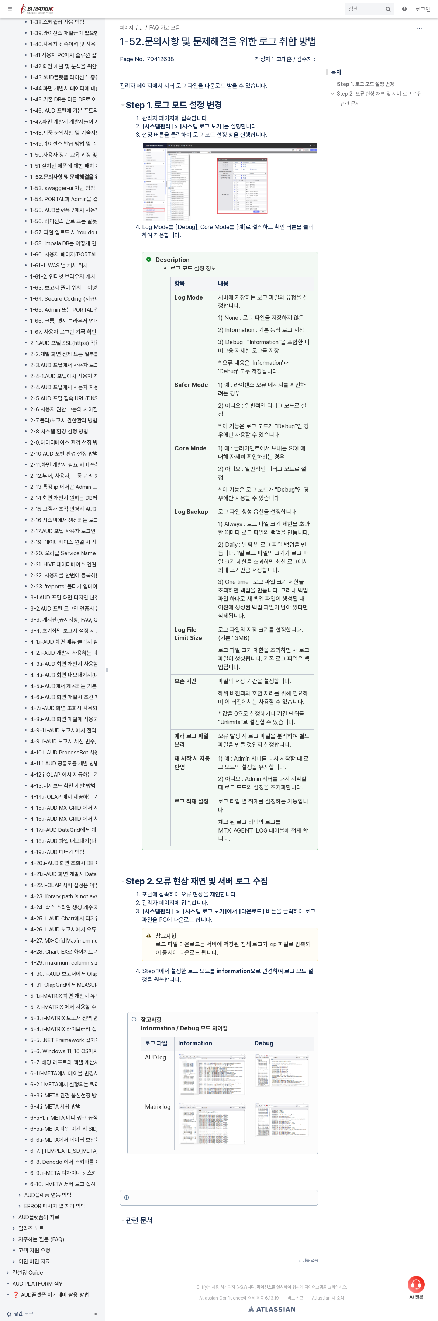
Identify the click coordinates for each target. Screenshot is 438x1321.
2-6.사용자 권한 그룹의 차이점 (64, 409)
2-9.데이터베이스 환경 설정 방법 (66, 442)
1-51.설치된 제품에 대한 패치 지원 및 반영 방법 (82, 166)
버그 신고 (295, 1298)
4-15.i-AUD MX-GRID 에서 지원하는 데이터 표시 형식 (90, 808)
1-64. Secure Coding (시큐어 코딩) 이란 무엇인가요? (91, 298)
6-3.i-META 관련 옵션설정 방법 (65, 1095)
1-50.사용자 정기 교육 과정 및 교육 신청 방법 (80, 155)
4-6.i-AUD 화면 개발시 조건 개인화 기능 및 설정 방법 (89, 697)
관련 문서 (350, 104)
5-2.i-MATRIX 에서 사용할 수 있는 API (73, 1007)
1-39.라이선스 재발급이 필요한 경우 (70, 33)
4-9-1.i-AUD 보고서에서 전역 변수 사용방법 (79, 730)
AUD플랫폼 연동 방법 (48, 1195)
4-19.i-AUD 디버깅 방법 (57, 852)
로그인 (423, 9)
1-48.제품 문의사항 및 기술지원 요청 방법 (76, 132)
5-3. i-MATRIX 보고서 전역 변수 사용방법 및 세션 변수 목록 (96, 1018)
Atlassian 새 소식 (328, 1298)
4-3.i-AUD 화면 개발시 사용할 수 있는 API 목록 (83, 664)
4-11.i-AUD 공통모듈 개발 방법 (64, 763)
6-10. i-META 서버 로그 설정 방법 (68, 1184)
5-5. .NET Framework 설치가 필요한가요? (79, 1040)
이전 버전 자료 (34, 1261)
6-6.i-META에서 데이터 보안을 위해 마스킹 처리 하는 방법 (95, 1140)
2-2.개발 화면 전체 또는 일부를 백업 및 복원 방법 (84, 354)
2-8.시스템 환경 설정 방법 (59, 431)
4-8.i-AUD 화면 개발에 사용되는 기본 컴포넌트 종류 (88, 719)
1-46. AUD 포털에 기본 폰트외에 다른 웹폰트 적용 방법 (91, 110)
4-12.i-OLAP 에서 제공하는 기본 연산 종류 (77, 774)
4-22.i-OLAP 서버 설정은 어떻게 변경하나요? (81, 885)
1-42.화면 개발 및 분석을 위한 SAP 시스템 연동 (82, 66)
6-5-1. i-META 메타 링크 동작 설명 (69, 1117)
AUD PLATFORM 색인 (38, 1283)
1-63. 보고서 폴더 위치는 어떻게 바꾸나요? (77, 287)
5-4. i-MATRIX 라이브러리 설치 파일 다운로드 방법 (87, 1029)
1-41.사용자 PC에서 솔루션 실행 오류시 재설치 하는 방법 (92, 55)
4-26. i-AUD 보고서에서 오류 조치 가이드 (76, 929)
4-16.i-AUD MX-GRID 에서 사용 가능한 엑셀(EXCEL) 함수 (95, 819)
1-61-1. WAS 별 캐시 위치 (59, 265)
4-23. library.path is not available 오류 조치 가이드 (89, 896)
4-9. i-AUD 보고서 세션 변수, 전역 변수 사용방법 (84, 741)
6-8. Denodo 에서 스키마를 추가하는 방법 (78, 1162)
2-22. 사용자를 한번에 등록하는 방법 (70, 575)
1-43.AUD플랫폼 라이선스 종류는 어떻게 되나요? (84, 77)
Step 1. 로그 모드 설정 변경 (365, 84)
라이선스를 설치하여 (274, 1287)
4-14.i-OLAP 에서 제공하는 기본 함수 (72, 796)
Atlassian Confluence (221, 1298)
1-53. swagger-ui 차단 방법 (62, 188)
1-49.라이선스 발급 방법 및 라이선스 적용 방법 (82, 144)
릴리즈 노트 (31, 1228)
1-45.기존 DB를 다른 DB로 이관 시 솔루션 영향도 (84, 99)
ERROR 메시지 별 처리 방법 (55, 1206)
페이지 (126, 28)
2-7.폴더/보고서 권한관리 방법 (63, 420)
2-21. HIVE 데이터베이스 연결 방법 (68, 564)
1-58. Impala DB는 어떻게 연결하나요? (74, 243)
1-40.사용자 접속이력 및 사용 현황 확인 (74, 44)
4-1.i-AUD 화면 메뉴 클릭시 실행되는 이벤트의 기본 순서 (92, 642)
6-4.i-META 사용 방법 (55, 1106)
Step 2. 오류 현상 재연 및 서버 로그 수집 (379, 94)
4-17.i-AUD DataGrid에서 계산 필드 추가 (76, 830)
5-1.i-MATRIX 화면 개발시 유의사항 (70, 996)
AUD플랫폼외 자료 (38, 1217)
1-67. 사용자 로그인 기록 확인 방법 (68, 332)
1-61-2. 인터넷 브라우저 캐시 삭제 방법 (73, 276)
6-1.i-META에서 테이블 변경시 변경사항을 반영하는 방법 (93, 1073)
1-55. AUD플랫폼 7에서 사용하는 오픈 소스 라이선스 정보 (94, 210)
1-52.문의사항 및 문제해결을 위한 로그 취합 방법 (83, 177)
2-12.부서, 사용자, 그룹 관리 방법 (67, 476)
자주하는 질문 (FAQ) (41, 1239)
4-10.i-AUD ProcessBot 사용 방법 (70, 752)
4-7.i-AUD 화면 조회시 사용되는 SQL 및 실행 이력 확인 (92, 708)
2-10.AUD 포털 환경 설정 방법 (64, 453)
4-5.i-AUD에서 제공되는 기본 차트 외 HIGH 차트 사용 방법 (95, 686)
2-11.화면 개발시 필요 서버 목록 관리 (70, 464)
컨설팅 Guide (28, 1272)
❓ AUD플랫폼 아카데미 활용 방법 (51, 1294)
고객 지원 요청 (34, 1250)
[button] (10, 9)
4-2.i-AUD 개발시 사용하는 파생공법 (71, 653)
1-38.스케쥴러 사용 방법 (57, 22)
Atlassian (271, 1309)
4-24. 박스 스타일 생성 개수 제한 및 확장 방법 (81, 907)
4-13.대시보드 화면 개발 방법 (63, 785)
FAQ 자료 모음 (164, 28)
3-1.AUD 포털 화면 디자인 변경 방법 (70, 597)
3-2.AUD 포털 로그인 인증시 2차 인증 (72, 608)
